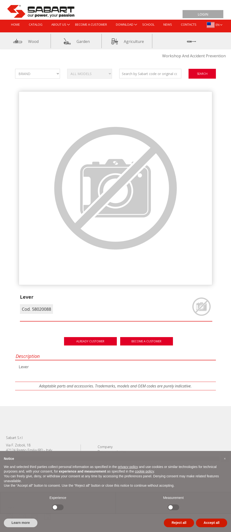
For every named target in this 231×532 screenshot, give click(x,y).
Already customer (90, 341)
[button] (225, 458)
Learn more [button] (21, 523)
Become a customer (146, 341)
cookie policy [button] (144, 471)
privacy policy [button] (128, 467)
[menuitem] (15, 25)
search (202, 74)
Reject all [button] (179, 523)
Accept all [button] (211, 523)
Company (105, 446)
